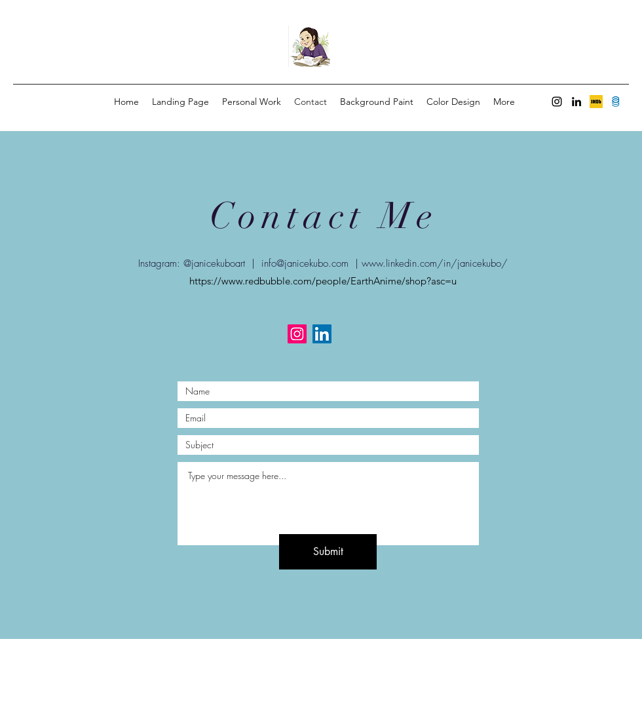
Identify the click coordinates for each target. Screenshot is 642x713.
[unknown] (596, 101)
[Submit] (328, 551)
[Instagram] (556, 101)
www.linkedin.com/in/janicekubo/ (435, 263)
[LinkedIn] (576, 101)
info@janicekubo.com (305, 263)
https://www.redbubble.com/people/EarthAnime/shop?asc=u (323, 281)
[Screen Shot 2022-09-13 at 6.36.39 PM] (615, 101)
